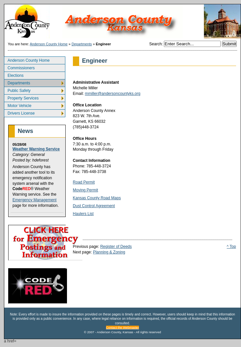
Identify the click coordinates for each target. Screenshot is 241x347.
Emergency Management (34, 200)
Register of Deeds (116, 246)
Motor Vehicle (18, 105)
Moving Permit (85, 190)
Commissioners (19, 67)
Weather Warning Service (36, 149)
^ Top (231, 246)
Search (155, 44)
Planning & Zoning (109, 252)
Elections (14, 75)
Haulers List (83, 213)
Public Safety (17, 90)
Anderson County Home (49, 44)
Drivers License (19, 112)
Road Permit (84, 182)
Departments (82, 44)
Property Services (21, 97)
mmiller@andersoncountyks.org (113, 93)
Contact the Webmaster (122, 327)
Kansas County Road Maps (97, 198)
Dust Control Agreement (94, 206)
